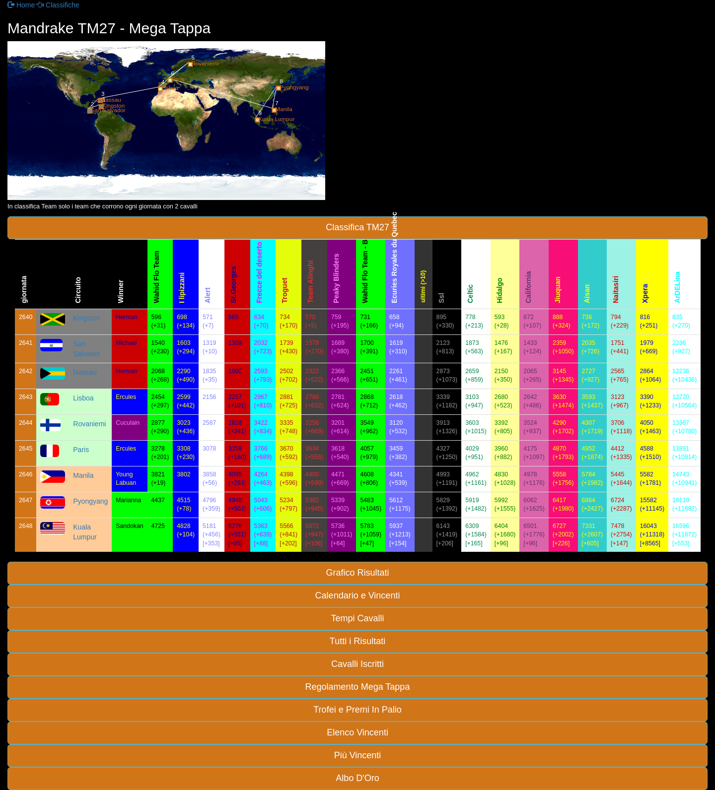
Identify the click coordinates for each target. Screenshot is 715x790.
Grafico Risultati (357, 573)
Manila (83, 475)
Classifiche (58, 5)
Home (21, 5)
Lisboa (83, 398)
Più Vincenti (357, 755)
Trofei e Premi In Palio (357, 710)
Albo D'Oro (357, 778)
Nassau (84, 372)
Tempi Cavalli (357, 618)
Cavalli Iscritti (357, 664)
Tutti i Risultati (357, 641)
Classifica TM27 (357, 227)
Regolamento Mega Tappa (357, 687)
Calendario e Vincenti (357, 595)
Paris (81, 450)
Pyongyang (90, 501)
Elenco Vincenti (357, 732)
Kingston (86, 318)
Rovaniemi (89, 424)
